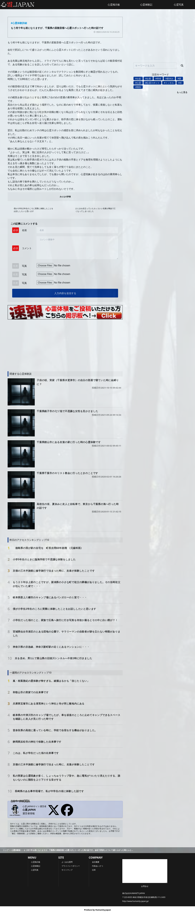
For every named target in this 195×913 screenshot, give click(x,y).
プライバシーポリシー (71, 866)
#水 (180, 82)
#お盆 (138, 78)
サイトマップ (67, 870)
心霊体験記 (146, 4)
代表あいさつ (97, 866)
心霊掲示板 (114, 4)
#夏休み (169, 78)
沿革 (94, 870)
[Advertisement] (65, 343)
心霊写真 (179, 4)
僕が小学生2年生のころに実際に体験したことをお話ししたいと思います (33, 209)
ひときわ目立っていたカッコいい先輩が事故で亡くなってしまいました (95, 209)
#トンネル (169, 82)
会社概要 (95, 862)
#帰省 (158, 78)
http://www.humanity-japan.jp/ (135, 901)
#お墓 (148, 78)
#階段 (138, 87)
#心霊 (138, 82)
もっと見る (182, 92)
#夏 (179, 78)
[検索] (182, 66)
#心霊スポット (152, 82)
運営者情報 (29, 813)
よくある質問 (67, 862)
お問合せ (144, 886)
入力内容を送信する (65, 293)
